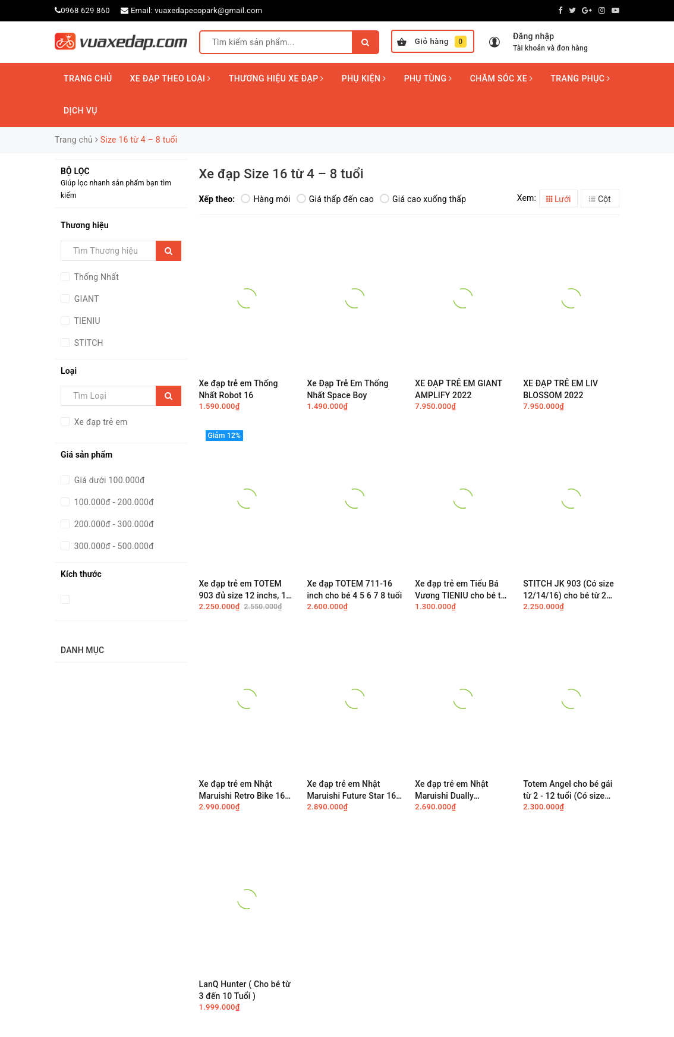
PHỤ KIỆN (364, 78)
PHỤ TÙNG (428, 78)
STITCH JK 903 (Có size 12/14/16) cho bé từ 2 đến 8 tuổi (568, 590)
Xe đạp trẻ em (100, 422)
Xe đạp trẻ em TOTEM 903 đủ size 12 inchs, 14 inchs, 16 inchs (245, 590)
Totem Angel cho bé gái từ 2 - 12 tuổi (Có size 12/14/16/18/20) (567, 790)
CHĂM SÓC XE (501, 78)
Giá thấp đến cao (335, 199)
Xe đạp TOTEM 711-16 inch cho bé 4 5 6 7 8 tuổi (354, 589)
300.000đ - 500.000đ (113, 546)
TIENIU (86, 321)
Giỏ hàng (432, 42)
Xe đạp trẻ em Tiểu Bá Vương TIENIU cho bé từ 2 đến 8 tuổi (460, 590)
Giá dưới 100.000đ (108, 480)
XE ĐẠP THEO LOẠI (170, 78)
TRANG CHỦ (88, 78)
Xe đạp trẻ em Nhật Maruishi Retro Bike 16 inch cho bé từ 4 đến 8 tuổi (242, 790)
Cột (599, 199)
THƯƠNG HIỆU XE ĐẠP (276, 78)
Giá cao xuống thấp (423, 199)
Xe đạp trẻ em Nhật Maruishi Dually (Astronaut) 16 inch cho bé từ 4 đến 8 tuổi (459, 790)
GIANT (85, 299)
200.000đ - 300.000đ (113, 524)
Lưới (558, 199)
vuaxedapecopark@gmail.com (208, 10)
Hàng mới (265, 199)
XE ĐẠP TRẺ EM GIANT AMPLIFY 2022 (458, 389)
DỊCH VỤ (80, 110)
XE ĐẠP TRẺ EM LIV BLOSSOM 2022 (560, 389)
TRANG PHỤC (580, 78)
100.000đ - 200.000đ (113, 502)
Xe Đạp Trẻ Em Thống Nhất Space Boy (347, 389)
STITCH (87, 343)
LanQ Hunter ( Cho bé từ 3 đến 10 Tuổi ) (245, 990)
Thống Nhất (95, 277)
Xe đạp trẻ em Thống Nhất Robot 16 (238, 389)
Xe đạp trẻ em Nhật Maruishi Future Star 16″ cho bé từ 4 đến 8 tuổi (353, 790)
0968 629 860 (85, 10)
